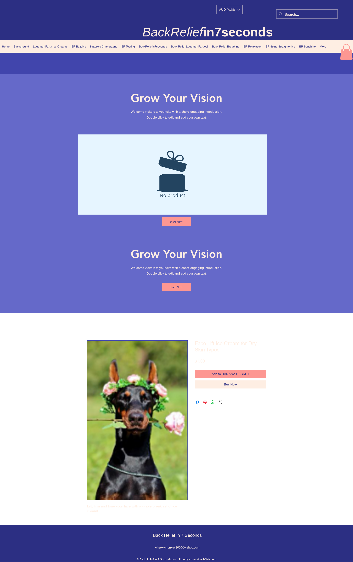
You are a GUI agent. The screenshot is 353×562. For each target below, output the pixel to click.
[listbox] (229, 9)
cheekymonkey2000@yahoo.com (177, 547)
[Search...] (307, 14)
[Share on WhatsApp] (212, 402)
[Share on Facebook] (197, 402)
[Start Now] (176, 221)
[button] (229, 9)
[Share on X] (220, 402)
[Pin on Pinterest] (205, 402)
